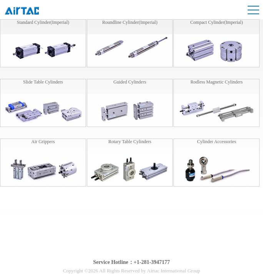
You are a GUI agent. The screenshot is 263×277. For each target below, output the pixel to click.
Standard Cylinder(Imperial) (43, 22)
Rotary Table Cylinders (129, 141)
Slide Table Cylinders (43, 82)
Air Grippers (43, 141)
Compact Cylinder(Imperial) (216, 22)
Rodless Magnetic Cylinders (216, 82)
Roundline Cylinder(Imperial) (130, 22)
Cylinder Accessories (216, 141)
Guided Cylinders (129, 82)
